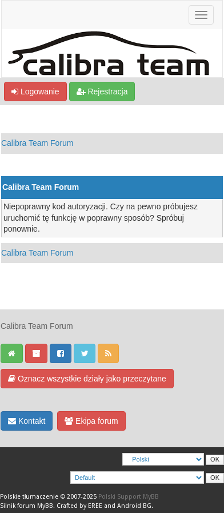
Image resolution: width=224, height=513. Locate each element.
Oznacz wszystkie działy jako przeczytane (87, 378)
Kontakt (26, 420)
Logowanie (35, 91)
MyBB (45, 506)
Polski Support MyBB (128, 496)
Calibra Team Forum (37, 143)
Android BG (134, 506)
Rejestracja (102, 91)
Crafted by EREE (79, 506)
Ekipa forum (91, 420)
